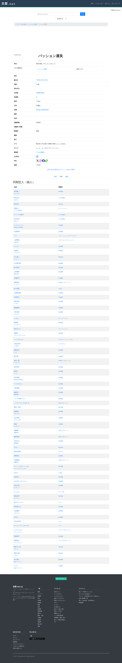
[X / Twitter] (31, 636)
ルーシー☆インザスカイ (21, 525)
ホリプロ (60, 451)
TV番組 (39, 617)
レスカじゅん (18, 530)
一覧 (91, 3)
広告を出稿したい (17, 648)
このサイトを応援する (18, 646)
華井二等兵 (17, 407)
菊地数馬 (17, 308)
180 (37, 101)
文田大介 (17, 441)
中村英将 (17, 388)
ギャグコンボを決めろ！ (85, 594)
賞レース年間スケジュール (85, 591)
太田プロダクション (63, 430)
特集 (39, 626)
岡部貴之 (17, 540)
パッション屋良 (33, 24)
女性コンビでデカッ (59, 598)
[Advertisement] (61, 40)
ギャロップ (17, 426)
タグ (55, 622)
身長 (39, 607)
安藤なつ (17, 208)
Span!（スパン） (18, 561)
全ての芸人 (24, 24)
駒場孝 (16, 322)
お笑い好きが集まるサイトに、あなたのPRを (61, 169)
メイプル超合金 (18, 210)
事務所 (39, 596)
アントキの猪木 (19, 214)
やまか (16, 517)
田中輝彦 (17, 377)
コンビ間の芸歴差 (58, 615)
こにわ (16, 318)
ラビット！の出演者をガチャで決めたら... (89, 596)
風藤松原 (16, 432)
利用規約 (15, 641)
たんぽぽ (16, 345)
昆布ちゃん (17, 329)
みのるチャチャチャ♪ (20, 481)
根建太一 (17, 392)
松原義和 (17, 460)
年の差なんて (57, 607)
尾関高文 (17, 282)
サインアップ (116, 3)
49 (37, 84)
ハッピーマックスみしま (21, 403)
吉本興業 (60, 191)
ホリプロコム (61, 343)
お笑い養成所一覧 (83, 598)
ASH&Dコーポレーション (64, 282)
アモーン (16, 549)
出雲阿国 (17, 231)
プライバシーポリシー (18, 644)
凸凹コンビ (57, 591)
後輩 (66, 176)
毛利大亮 (17, 485)
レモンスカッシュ (18, 532)
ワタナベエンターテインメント (66, 240)
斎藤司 (16, 333)
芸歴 (39, 591)
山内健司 (17, 511)
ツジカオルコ (18, 384)
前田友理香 (17, 451)
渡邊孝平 (17, 536)
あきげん (16, 200)
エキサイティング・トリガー (65, 339)
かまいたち (17, 413)
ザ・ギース (17, 284)
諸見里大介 (17, 506)
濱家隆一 (17, 411)
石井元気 (17, 219)
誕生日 (39, 613)
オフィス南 (61, 491)
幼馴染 (39, 619)
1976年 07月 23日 (41, 80)
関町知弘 (17, 350)
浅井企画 (60, 204)
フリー (60, 502)
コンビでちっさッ (58, 596)
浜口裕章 (17, 418)
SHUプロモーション (63, 403)
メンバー (40, 594)
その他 (60, 288)
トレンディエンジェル (19, 335)
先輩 (55, 176)
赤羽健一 (17, 191)
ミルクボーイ (17, 252)
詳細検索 (81, 602)
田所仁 (16, 371)
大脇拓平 (17, 278)
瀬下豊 (16, 356)
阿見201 (16, 204)
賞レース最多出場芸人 (59, 619)
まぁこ (16, 447)
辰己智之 (17, 367)
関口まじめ (17, 547)
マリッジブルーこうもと (20, 468)
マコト (16, 566)
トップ (17, 24)
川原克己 (17, 297)
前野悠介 (17, 456)
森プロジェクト (19, 502)
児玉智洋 (17, 312)
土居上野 (16, 242)
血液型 (39, 602)
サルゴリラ (17, 193)
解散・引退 (40, 615)
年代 (39, 598)
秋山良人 (17, 198)
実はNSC (40, 624)
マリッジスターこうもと (21, 466)
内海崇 (16, 250)
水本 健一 (17, 559)
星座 (39, 604)
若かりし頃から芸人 (59, 609)
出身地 (39, 600)
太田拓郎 (17, 272)
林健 (15, 424)
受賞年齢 (40, 611)
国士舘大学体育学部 (42, 110)
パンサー (16, 303)
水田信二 (17, 477)
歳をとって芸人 (58, 611)
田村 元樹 (17, 553)
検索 (82, 14)
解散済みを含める (115, 10)
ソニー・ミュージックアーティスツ (67, 235)
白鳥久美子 (17, 344)
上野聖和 (17, 240)
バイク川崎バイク (19, 398)
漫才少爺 (16, 274)
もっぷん (17, 492)
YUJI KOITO (17, 521)
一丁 (15, 236)
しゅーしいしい (19, 225)
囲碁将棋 (16, 394)
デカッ (55, 602)
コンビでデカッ (58, 594)
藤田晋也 (17, 437)
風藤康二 (17, 430)
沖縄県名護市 (40, 93)
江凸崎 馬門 (17, 263)
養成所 (39, 622)
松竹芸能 (60, 407)
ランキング (98, 3)
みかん (16, 472)
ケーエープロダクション (64, 530)
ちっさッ (56, 604)
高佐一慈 (17, 360)
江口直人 (17, 257)
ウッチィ (17, 246)
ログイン (107, 3)
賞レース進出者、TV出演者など (87, 600)
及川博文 (17, 267)
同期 (61, 176)
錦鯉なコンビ (57, 613)
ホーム (14, 635)
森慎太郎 (17, 496)
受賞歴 (39, 609)
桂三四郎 (17, 288)
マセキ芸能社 (40, 152)
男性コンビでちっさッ (59, 600)
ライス (15, 352)
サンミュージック (62, 208)
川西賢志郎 (17, 293)
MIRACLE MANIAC (18, 227)
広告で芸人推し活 (61, 578)
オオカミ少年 (17, 420)
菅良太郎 (17, 301)
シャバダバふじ (19, 339)
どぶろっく (17, 259)
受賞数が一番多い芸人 (59, 617)
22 (80, 69)
